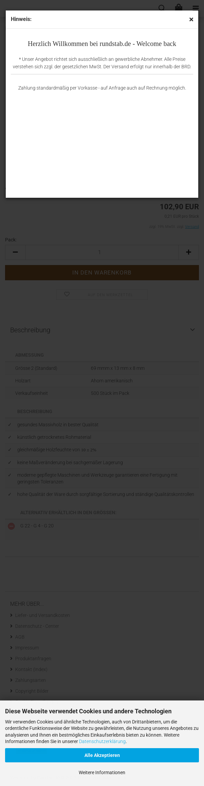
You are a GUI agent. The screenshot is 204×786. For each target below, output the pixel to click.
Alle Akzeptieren (102, 755)
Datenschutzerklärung (102, 741)
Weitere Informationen (102, 772)
